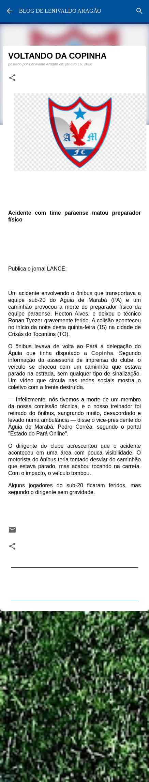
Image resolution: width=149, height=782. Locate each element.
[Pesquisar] (139, 11)
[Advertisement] (73, 694)
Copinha (102, 353)
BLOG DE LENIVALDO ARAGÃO (60, 11)
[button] (12, 78)
